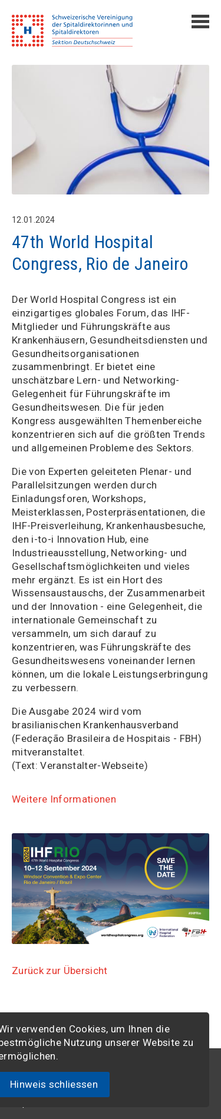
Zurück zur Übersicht (60, 970)
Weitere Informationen (64, 799)
